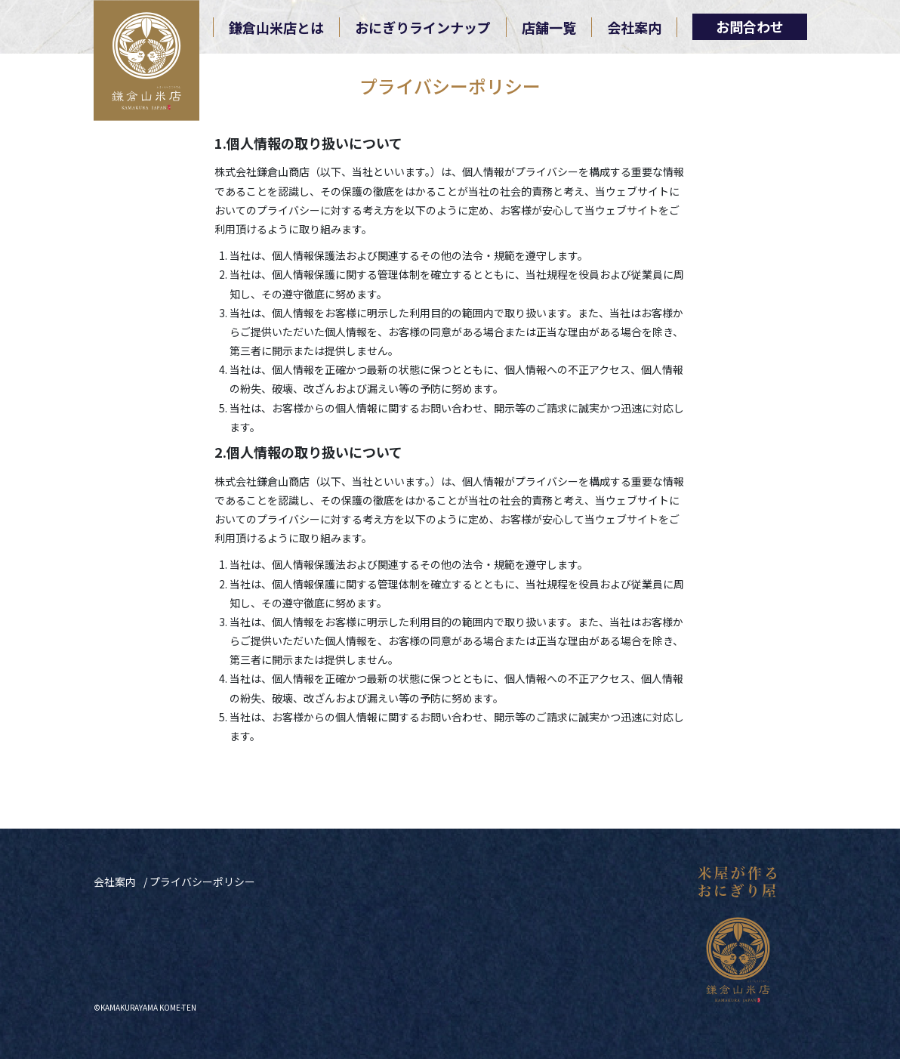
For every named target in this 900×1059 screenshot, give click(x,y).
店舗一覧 (549, 27)
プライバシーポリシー (202, 881)
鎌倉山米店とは (276, 27)
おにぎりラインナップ (423, 27)
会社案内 (634, 27)
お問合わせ (750, 26)
